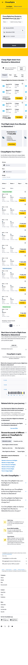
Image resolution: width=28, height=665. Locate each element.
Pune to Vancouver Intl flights (9, 464)
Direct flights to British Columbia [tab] (10, 444)
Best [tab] (10, 75)
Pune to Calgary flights (7, 470)
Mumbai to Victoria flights (8, 468)
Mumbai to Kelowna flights (8, 466)
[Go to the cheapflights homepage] (10, 2)
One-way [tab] (22, 75)
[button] (2, 2)
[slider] (26, 179)
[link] (11, 144)
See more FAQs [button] (14, 428)
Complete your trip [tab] (18, 441)
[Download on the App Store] (14, 620)
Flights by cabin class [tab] (7, 448)
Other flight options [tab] (19, 448)
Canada (14, 570)
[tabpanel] (14, 381)
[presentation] (21, 18)
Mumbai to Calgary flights (8, 462)
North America (9, 570)
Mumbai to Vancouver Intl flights (9, 460)
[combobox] (6, 21)
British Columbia (21, 570)
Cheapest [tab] (4, 75)
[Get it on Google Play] (5, 620)
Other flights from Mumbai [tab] (8, 451)
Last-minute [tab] (15, 75)
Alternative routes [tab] (6, 441)
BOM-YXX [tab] (14, 345)
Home (3, 570)
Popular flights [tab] (21, 451)
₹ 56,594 (16, 18)
